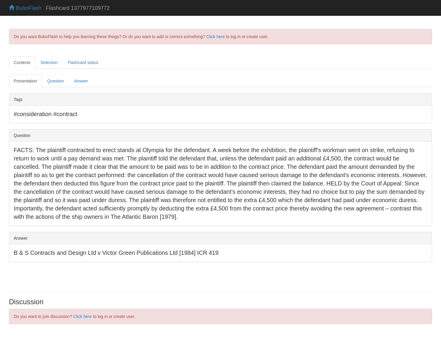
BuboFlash (25, 8)
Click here (215, 36)
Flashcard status (83, 62)
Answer (81, 81)
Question (55, 81)
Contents (22, 62)
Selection (49, 62)
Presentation (25, 81)
